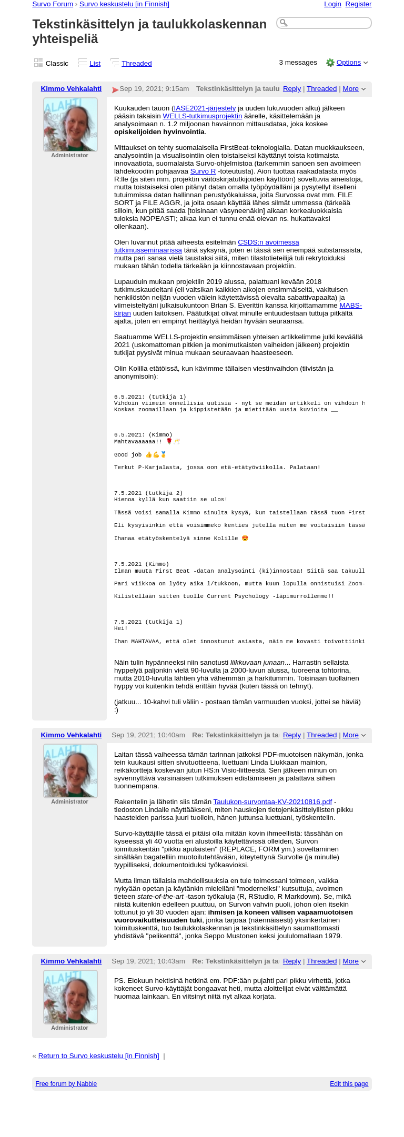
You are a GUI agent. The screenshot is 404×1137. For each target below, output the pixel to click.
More (350, 89)
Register (359, 4)
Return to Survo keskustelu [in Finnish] (98, 1095)
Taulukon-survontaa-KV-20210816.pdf (273, 841)
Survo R (203, 171)
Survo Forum (52, 4)
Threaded (137, 63)
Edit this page (349, 1123)
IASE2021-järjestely (205, 108)
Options (349, 62)
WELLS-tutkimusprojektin (203, 116)
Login (332, 4)
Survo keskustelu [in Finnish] (124, 4)
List (94, 63)
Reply (292, 89)
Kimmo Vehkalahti (71, 89)
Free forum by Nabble (66, 1123)
